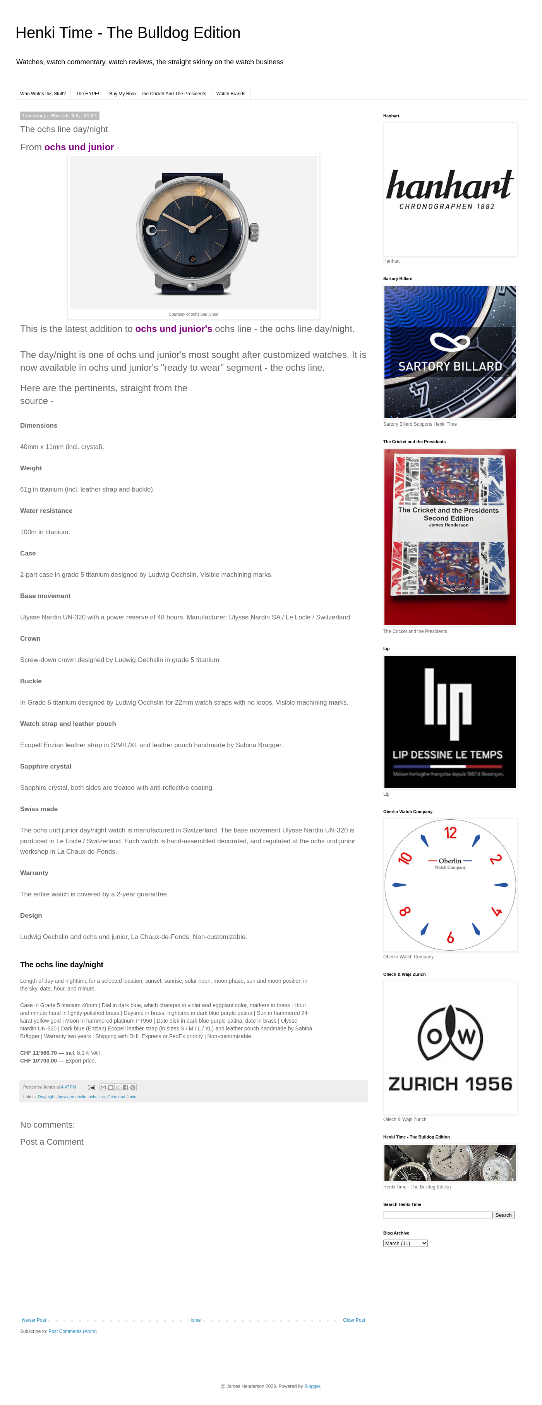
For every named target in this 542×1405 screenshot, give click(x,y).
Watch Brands (230, 93)
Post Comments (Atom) (72, 1331)
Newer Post (34, 1320)
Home (195, 1320)
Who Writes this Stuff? (43, 93)
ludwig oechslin (72, 1096)
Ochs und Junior (122, 1096)
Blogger (312, 1386)
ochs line (97, 1096)
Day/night (47, 1096)
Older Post (354, 1320)
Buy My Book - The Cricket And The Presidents (157, 93)
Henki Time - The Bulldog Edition (128, 32)
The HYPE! (87, 93)
